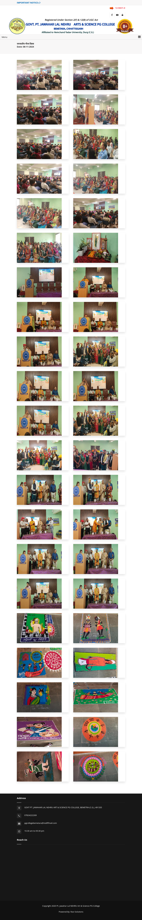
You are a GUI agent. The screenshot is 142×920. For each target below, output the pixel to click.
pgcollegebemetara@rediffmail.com (40, 823)
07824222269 (30, 815)
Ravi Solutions (77, 911)
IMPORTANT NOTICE (29, 2)
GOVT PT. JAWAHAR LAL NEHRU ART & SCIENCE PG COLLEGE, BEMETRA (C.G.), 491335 (63, 807)
